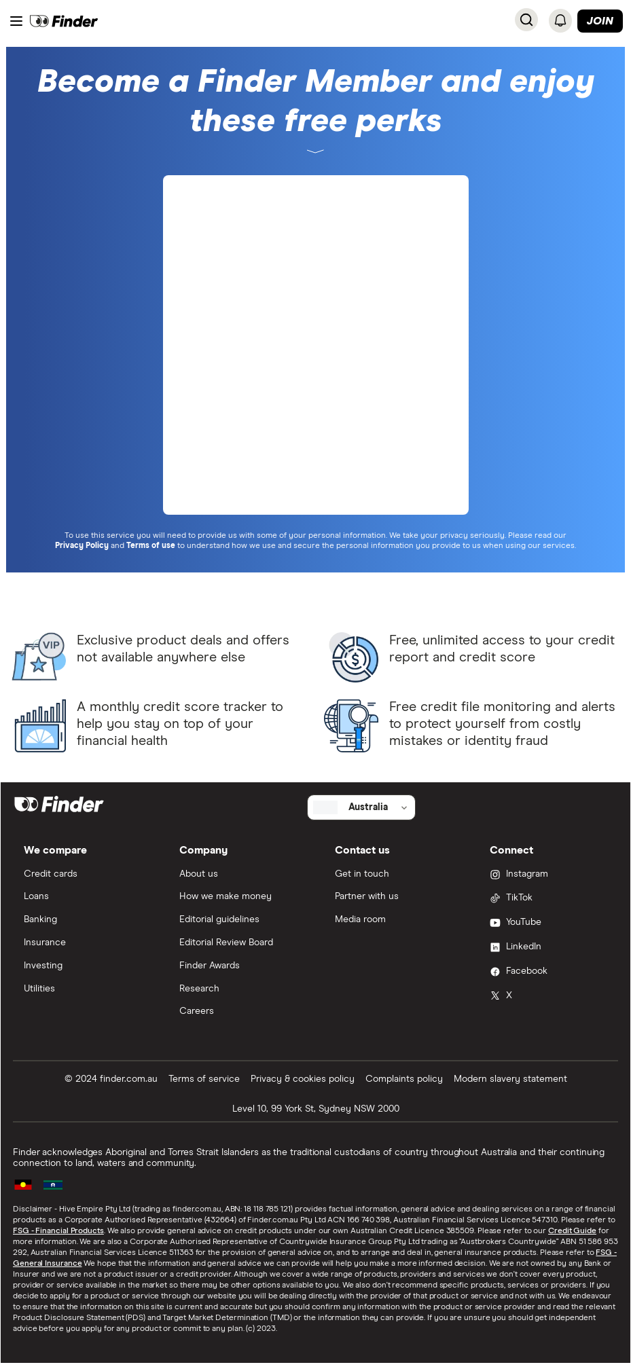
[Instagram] (548, 875)
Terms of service (204, 1079)
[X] (548, 997)
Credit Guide (572, 1231)
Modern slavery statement (510, 1079)
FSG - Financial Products (58, 1231)
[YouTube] (548, 923)
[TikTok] (548, 899)
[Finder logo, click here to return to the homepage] (64, 21)
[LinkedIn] (548, 948)
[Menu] (16, 21)
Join (600, 21)
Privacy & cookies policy (303, 1079)
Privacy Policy (82, 546)
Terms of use (150, 546)
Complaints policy (404, 1079)
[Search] (526, 19)
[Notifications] (560, 20)
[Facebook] (548, 972)
